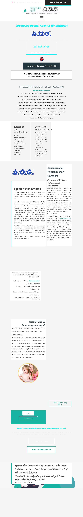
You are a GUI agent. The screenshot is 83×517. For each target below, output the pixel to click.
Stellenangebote (34, 281)
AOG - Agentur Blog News (60, 404)
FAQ (28, 413)
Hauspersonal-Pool (65, 218)
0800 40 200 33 (58, 2)
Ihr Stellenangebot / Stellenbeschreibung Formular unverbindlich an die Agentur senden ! (42, 75)
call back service (41, 46)
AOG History (28, 418)
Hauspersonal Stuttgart (41, 90)
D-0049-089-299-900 (41, 450)
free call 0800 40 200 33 (41, 53)
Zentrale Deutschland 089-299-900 (41, 66)
